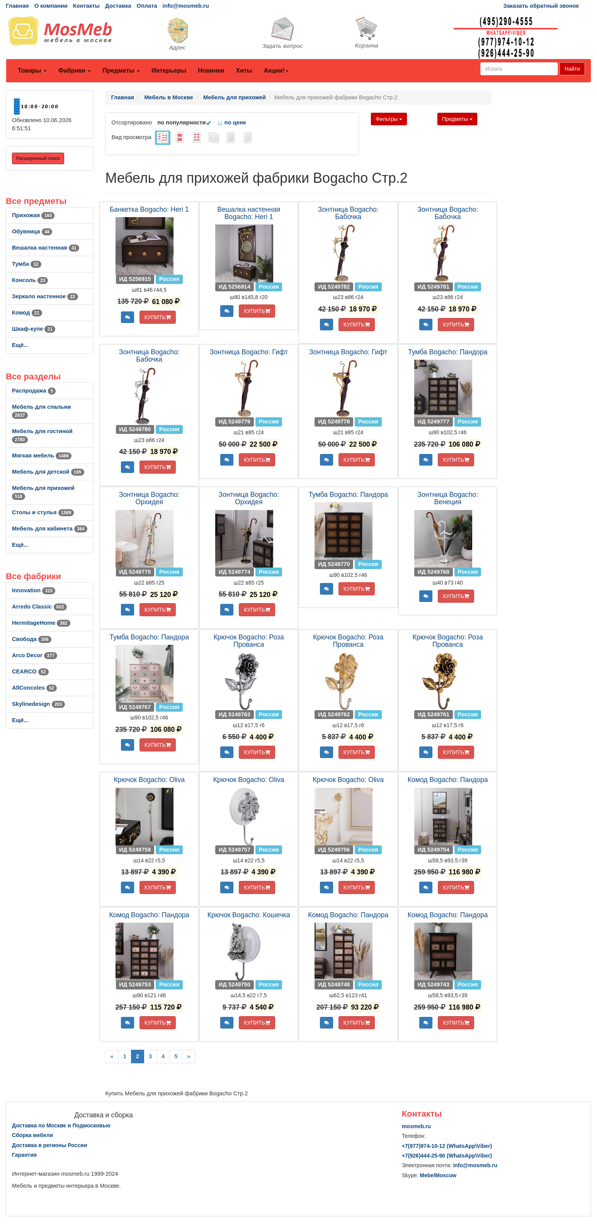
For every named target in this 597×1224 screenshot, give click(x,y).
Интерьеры (168, 70)
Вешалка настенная (45, 248)
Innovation (33, 590)
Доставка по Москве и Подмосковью (61, 1125)
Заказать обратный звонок (541, 6)
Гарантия (24, 1155)
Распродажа (34, 391)
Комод (27, 312)
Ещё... (20, 345)
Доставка (118, 6)
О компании (51, 6)
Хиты (244, 70)
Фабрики (74, 70)
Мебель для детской (48, 472)
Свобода (31, 639)
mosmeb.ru (416, 1126)
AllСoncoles (34, 688)
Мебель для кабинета (49, 528)
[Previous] (111, 1056)
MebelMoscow (438, 1175)
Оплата (146, 6)
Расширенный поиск (38, 158)
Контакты (86, 6)
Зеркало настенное (45, 296)
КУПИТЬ (158, 317)
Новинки (211, 70)
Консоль (30, 280)
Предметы (121, 70)
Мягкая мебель (41, 455)
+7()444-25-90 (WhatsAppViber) (447, 1156)
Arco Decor (34, 655)
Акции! (276, 70)
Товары (32, 70)
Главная (17, 6)
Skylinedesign (38, 704)
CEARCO (30, 671)
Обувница (32, 231)
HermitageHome (41, 623)
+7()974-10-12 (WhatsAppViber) (447, 1146)
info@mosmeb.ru (186, 6)
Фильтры (389, 119)
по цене (231, 122)
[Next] (188, 1056)
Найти (572, 69)
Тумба (26, 264)
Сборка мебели (32, 1135)
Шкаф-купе (33, 329)
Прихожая (33, 215)
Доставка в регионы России (49, 1145)
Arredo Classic (39, 607)
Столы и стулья (43, 512)
